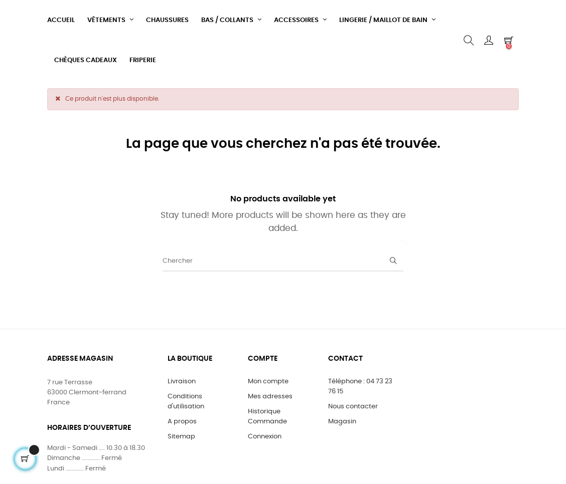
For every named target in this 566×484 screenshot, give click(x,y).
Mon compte (268, 381)
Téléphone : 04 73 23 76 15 (360, 386)
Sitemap (181, 436)
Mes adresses (270, 396)
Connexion (264, 436)
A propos (182, 421)
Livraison (182, 381)
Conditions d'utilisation (186, 401)
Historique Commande (267, 416)
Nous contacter (353, 406)
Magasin (342, 421)
